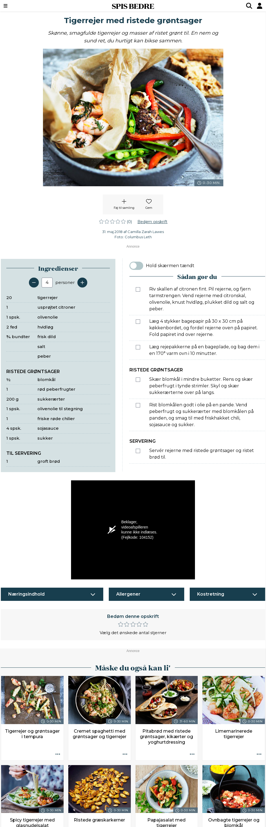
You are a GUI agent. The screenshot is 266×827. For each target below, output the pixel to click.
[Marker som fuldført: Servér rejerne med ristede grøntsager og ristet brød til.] (138, 451)
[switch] (136, 266)
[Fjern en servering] (34, 282)
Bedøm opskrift (152, 221)
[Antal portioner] (47, 282)
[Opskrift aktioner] (58, 754)
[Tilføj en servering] (82, 282)
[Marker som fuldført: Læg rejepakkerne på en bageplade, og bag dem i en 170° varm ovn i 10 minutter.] (138, 347)
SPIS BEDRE (133, 5)
